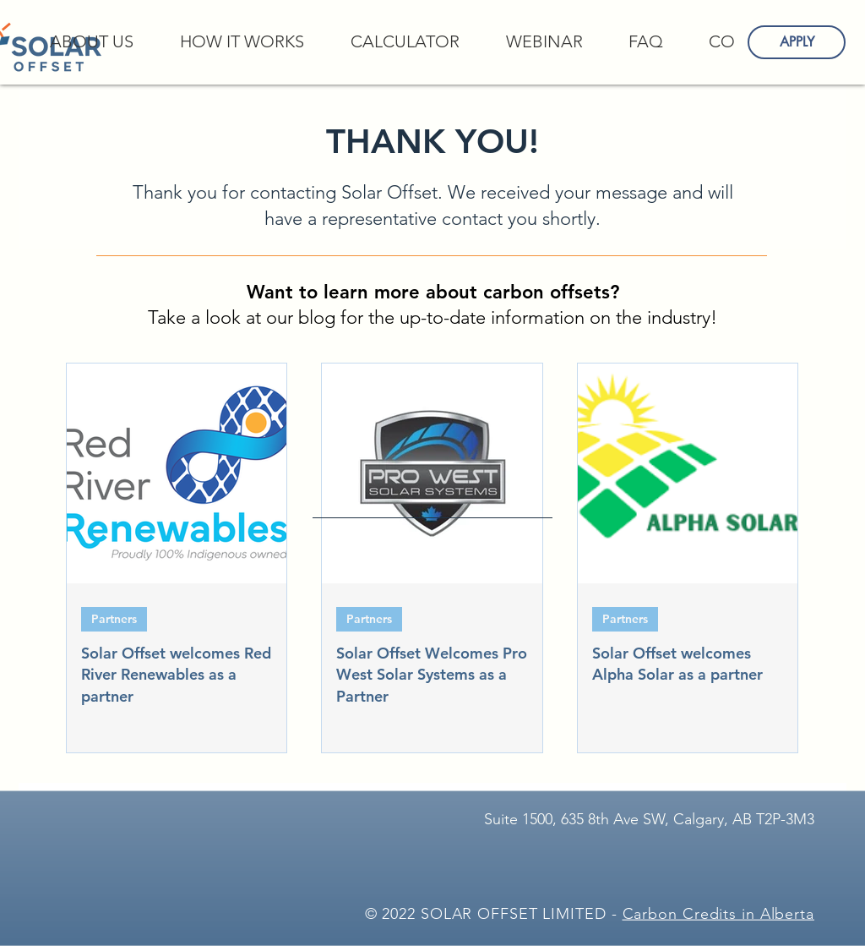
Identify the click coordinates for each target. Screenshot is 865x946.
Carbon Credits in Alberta (719, 914)
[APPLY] (797, 42)
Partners (114, 618)
